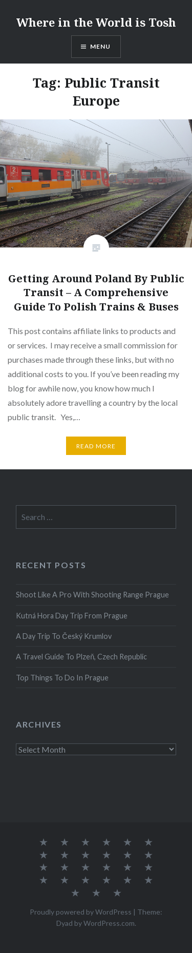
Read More (96, 446)
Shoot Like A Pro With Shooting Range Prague (92, 594)
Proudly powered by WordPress (81, 911)
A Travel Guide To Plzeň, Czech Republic (81, 656)
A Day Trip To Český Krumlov (63, 636)
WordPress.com (109, 923)
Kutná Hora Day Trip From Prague (71, 615)
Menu (100, 46)
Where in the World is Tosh (96, 22)
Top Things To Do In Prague (62, 677)
